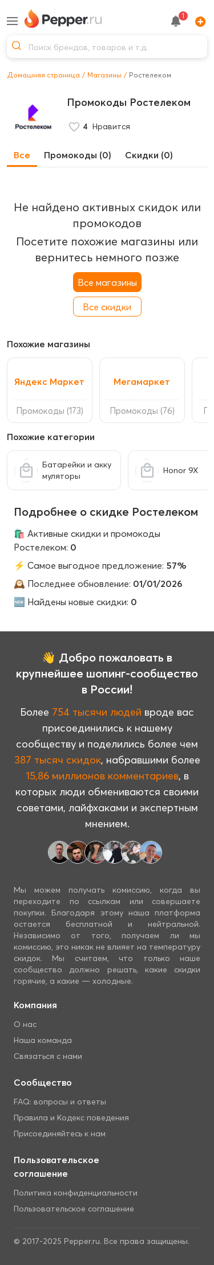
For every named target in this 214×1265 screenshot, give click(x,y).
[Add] (197, 21)
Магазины (104, 75)
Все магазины (107, 282)
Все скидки (107, 307)
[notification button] (175, 21)
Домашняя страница (43, 75)
